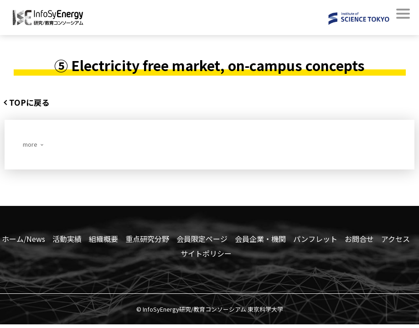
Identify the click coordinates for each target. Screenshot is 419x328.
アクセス (395, 240)
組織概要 (103, 240)
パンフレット (315, 240)
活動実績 (67, 240)
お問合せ (359, 240)
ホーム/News (23, 240)
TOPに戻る (32, 102)
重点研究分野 (147, 240)
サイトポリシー (206, 254)
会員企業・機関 (260, 240)
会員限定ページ (202, 240)
